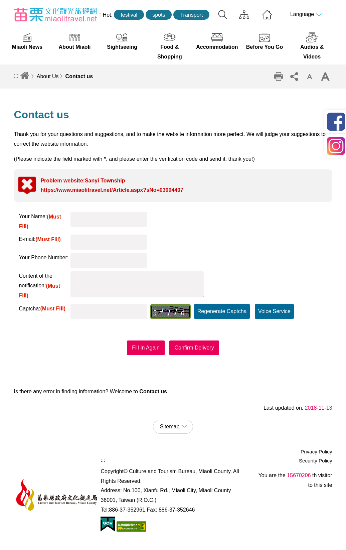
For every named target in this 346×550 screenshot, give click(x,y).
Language (302, 14)
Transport (191, 15)
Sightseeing (122, 47)
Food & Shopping (169, 51)
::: (99, 14)
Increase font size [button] (325, 76)
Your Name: (40, 221)
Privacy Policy (316, 451)
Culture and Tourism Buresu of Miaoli (55, 14)
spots (158, 15)
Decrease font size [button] (309, 76)
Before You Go (264, 47)
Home (267, 14)
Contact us (79, 76)
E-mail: (39, 239)
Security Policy (315, 460)
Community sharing (294, 76)
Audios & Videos (312, 51)
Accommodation (217, 47)
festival (129, 15)
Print (278, 76)
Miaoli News (27, 47)
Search (222, 14)
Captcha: (42, 308)
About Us (48, 76)
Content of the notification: (39, 285)
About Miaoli (75, 47)
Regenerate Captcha (222, 311)
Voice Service (274, 311)
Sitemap (244, 14)
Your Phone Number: (43, 257)
